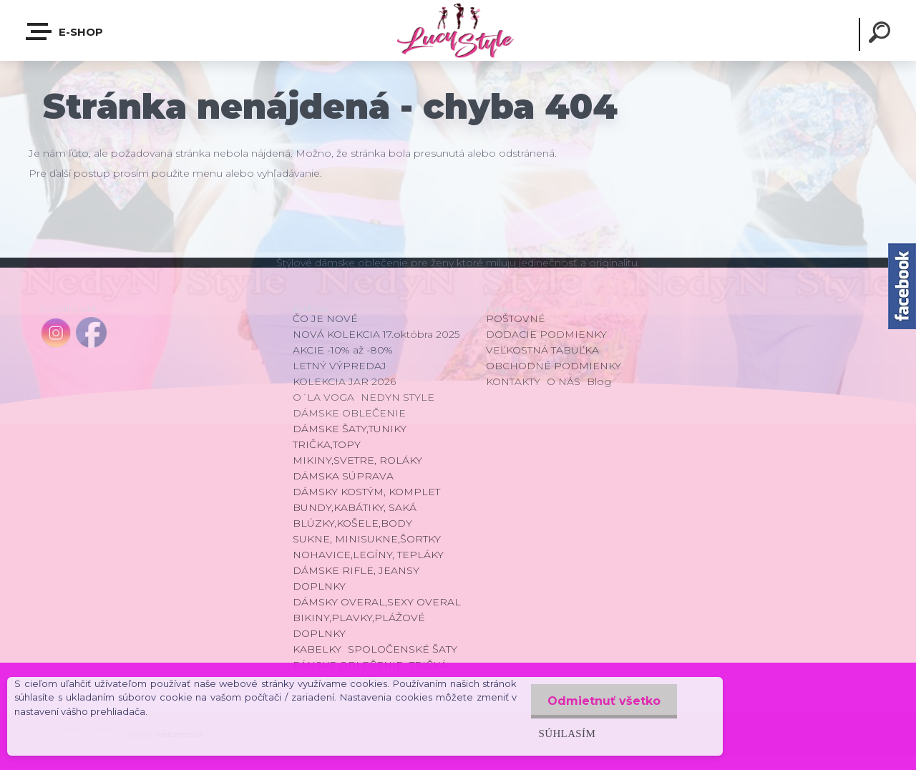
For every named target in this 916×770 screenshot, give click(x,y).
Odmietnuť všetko (602, 701)
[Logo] (458, 30)
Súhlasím (564, 733)
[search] (882, 34)
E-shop (65, 31)
